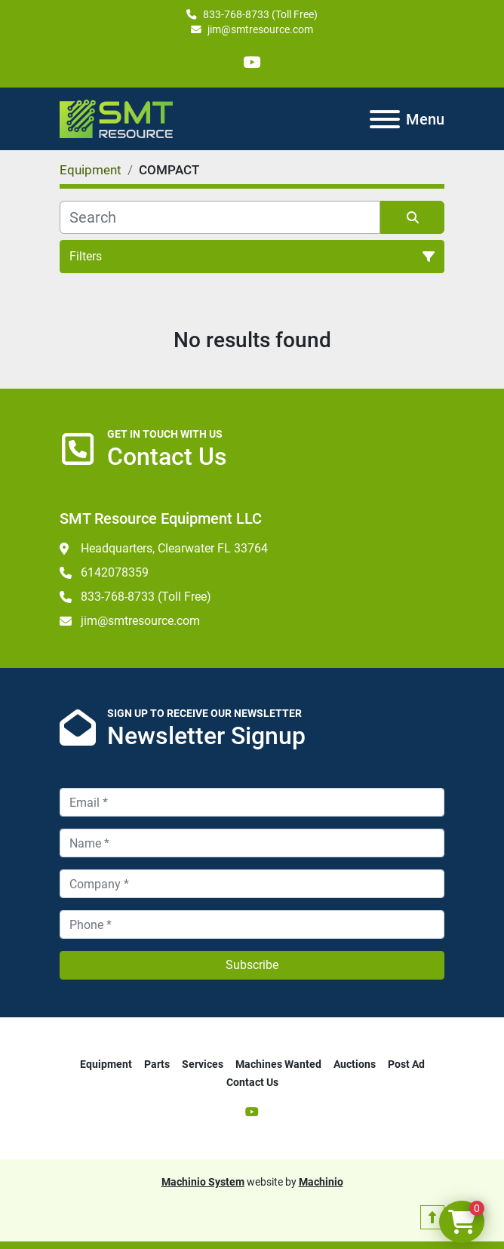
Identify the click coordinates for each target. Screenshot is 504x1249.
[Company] (252, 883)
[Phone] (252, 924)
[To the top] (432, 1217)
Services (202, 1064)
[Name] (252, 843)
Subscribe (252, 965)
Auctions (354, 1064)
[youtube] (251, 62)
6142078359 (115, 572)
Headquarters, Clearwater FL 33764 (174, 548)
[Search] (220, 217)
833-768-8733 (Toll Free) (260, 14)
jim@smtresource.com (260, 29)
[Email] (252, 802)
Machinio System (202, 1182)
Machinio (321, 1182)
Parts (157, 1064)
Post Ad (406, 1064)
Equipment (106, 1064)
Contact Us (252, 1082)
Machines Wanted (278, 1064)
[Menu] (385, 119)
